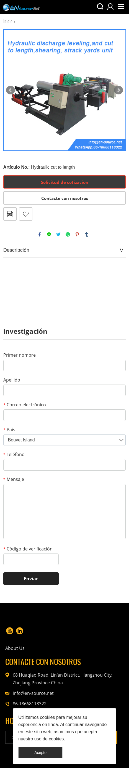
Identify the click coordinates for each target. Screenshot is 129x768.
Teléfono (14, 454)
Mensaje (13, 479)
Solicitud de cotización (64, 182)
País (9, 430)
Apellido (11, 380)
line (49, 234)
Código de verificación (28, 549)
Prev (10, 90)
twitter (58, 234)
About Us (15, 648)
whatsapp (68, 234)
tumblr (86, 234)
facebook (39, 234)
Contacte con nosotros (64, 198)
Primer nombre (19, 355)
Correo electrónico (24, 405)
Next (118, 90)
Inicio (7, 21)
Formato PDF (10, 214)
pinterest (77, 234)
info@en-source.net (33, 693)
